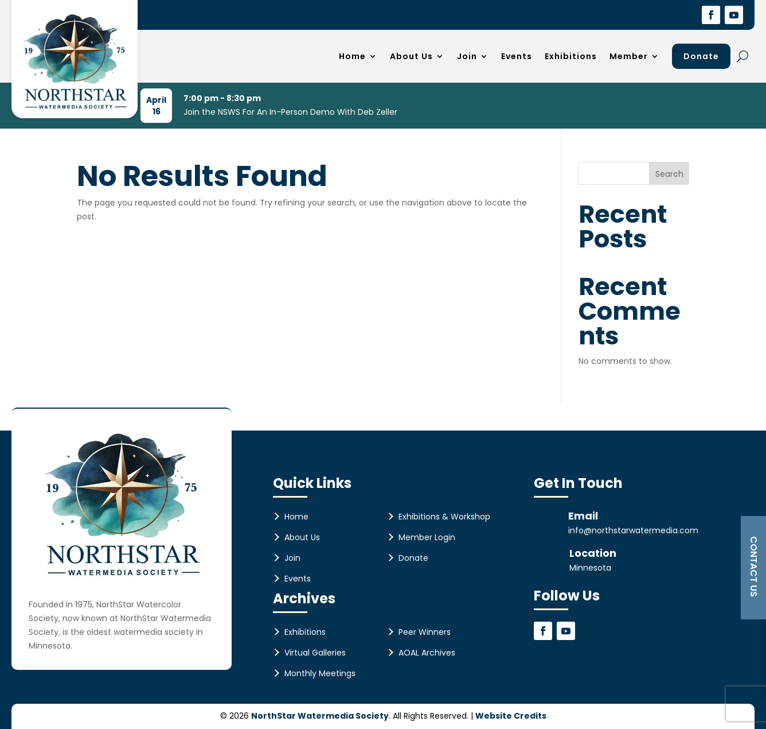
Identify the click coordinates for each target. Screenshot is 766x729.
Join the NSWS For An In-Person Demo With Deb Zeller (290, 112)
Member (628, 56)
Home (352, 56)
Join (467, 56)
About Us (411, 56)
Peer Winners (424, 632)
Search (669, 174)
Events (516, 56)
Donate (701, 56)
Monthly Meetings (319, 673)
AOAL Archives (426, 652)
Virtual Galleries (315, 652)
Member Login (426, 537)
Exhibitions (571, 56)
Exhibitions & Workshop (444, 516)
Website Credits (510, 716)
